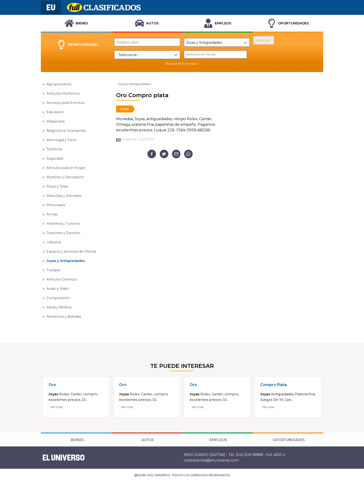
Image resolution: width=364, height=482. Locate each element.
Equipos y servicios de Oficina (71, 251)
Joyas (124, 109)
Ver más (56, 407)
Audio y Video (57, 289)
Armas (51, 214)
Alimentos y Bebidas (63, 316)
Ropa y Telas (57, 186)
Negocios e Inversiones (66, 131)
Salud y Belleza (59, 307)
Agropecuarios (58, 84)
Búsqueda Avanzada (181, 63)
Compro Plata (273, 385)
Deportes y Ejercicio (63, 233)
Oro (52, 385)
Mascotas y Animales (63, 196)
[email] (176, 154)
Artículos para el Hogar (65, 168)
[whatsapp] (188, 154)
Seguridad (54, 158)
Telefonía (54, 149)
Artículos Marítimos (62, 93)
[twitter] (164, 154)
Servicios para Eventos (65, 103)
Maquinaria (55, 121)
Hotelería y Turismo (63, 223)
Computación (58, 298)
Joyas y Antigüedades (65, 261)
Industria (53, 242)
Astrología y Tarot (61, 140)
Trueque (53, 270)
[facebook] (152, 154)
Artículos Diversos (61, 279)
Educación (55, 112)
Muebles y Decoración (65, 177)
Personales (55, 205)
